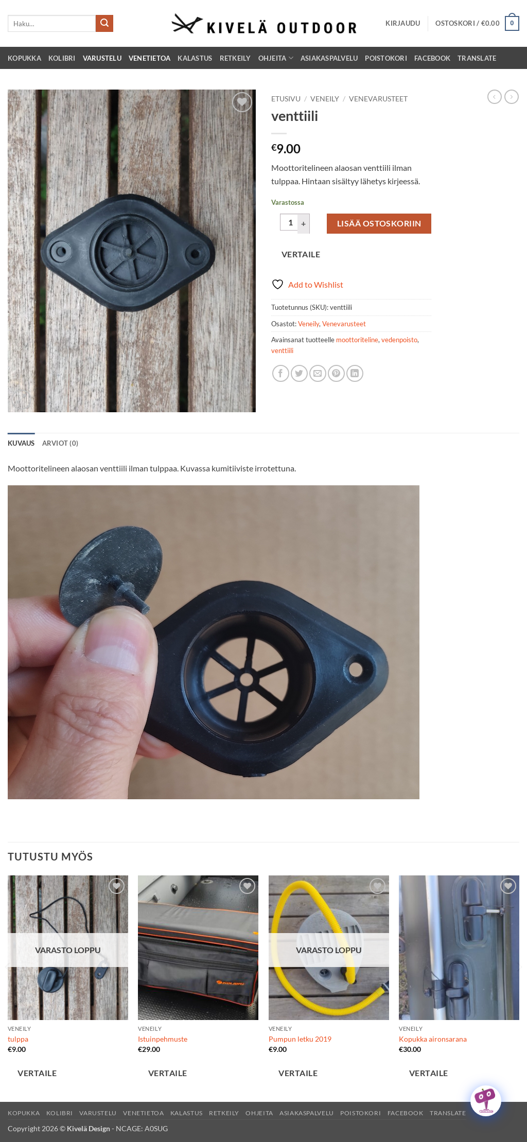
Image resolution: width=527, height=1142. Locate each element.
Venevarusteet (378, 99)
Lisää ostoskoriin (379, 223)
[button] (402, 23)
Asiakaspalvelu (329, 58)
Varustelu (102, 58)
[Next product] (494, 97)
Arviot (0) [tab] (60, 443)
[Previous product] (511, 97)
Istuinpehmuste (162, 1038)
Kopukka (24, 58)
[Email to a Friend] (317, 373)
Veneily (324, 99)
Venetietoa (150, 58)
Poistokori (386, 58)
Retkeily (235, 58)
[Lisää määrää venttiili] (303, 224)
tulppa (18, 1038)
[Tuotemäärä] (290, 222)
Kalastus (195, 58)
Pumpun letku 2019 (300, 1038)
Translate (477, 58)
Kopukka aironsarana (433, 1038)
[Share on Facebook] (280, 373)
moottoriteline (357, 340)
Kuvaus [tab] (21, 443)
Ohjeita (275, 58)
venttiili (282, 350)
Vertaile (301, 254)
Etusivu (286, 99)
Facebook (432, 58)
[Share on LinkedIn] (354, 373)
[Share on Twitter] (299, 373)
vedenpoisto (399, 340)
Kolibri (62, 58)
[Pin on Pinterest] (336, 373)
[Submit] (104, 23)
